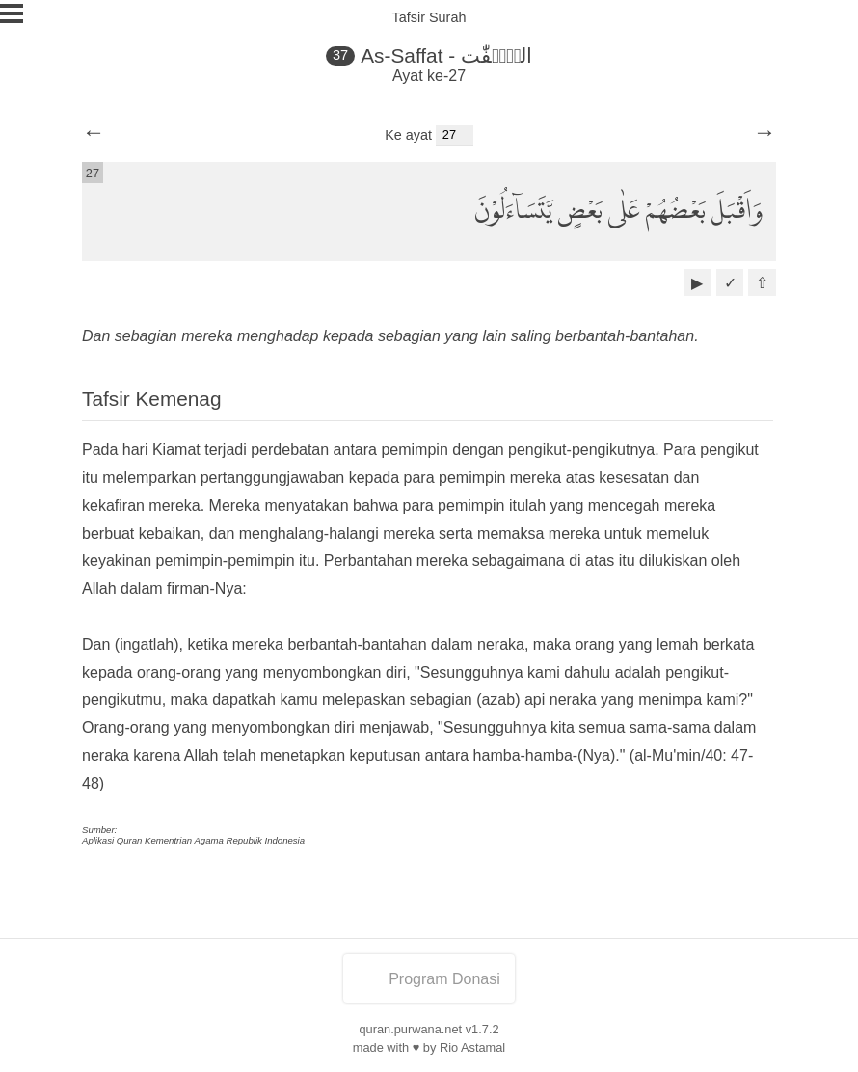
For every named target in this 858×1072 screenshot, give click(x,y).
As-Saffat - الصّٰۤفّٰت (446, 55)
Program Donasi (429, 979)
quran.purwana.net (410, 1029)
